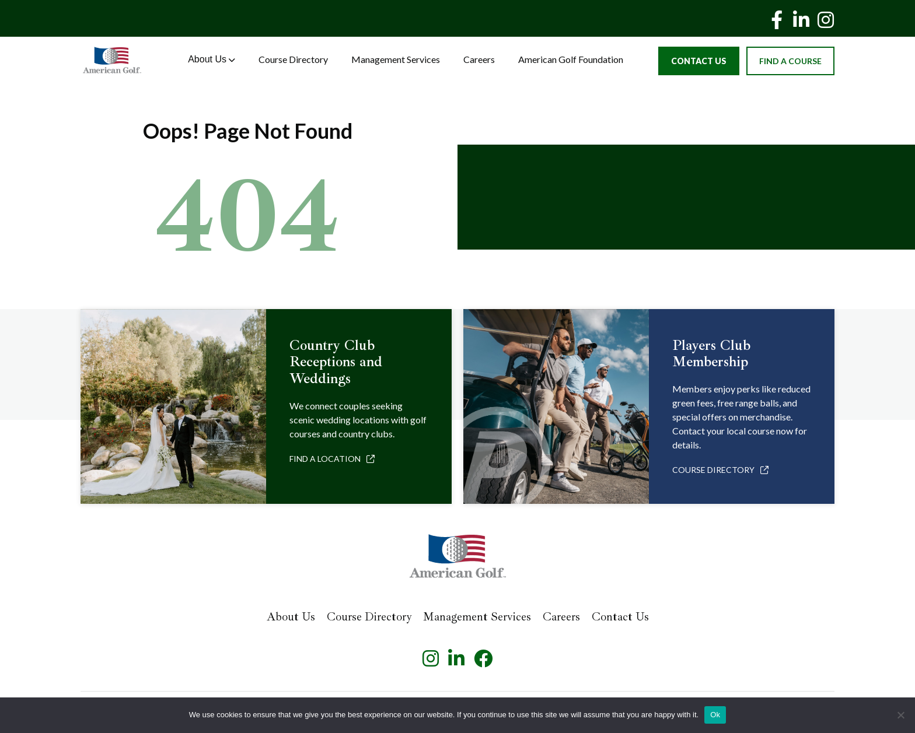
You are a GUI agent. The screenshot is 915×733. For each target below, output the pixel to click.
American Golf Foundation (570, 59)
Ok (715, 714)
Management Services (395, 59)
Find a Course (790, 61)
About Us (211, 59)
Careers (479, 59)
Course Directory (293, 59)
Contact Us (699, 61)
